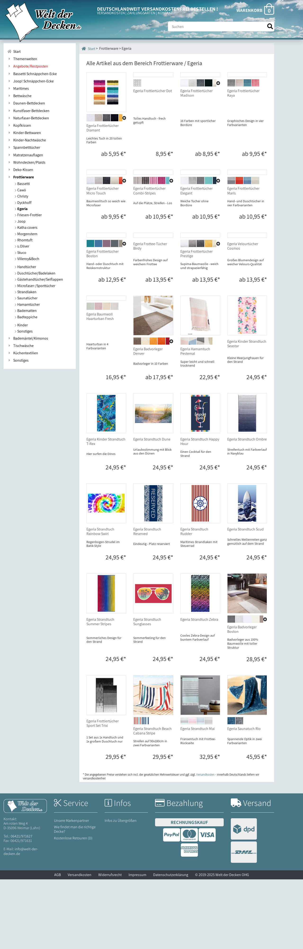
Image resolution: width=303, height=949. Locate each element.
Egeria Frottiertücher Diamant (102, 128)
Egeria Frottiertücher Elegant (196, 225)
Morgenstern (26, 233)
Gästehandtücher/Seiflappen (39, 279)
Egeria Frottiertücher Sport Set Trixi (102, 793)
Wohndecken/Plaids (26, 162)
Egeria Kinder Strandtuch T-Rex (105, 511)
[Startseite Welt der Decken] (25, 875)
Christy (21, 196)
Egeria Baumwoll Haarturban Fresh (100, 421)
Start (88, 48)
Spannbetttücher (23, 147)
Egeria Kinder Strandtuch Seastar (246, 413)
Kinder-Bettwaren (24, 132)
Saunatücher (26, 298)
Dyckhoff (23, 202)
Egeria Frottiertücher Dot (152, 125)
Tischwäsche (20, 345)
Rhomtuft (23, 240)
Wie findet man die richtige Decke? (75, 899)
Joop (20, 221)
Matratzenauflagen (25, 155)
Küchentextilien (22, 353)
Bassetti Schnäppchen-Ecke (32, 73)
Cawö (20, 190)
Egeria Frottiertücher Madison (196, 128)
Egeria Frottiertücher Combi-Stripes (149, 225)
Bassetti (22, 183)
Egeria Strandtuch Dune (151, 508)
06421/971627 (21, 905)
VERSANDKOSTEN (111, 12)
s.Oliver (22, 246)
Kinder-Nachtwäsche (26, 140)
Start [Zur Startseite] (14, 51)
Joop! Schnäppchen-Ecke (30, 81)
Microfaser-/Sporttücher (35, 285)
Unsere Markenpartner (71, 890)
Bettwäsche (19, 95)
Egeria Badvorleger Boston (242, 699)
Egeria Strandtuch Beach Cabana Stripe (152, 800)
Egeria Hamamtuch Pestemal (195, 421)
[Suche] (221, 26)
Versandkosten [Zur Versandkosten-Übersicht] (205, 844)
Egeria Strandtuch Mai (197, 798)
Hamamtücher (27, 304)
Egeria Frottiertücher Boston (102, 323)
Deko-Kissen (20, 169)
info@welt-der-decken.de (21, 921)
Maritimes (18, 88)
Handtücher (25, 266)
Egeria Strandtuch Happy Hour (199, 511)
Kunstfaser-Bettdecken (28, 110)
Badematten (26, 310)
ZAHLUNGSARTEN (141, 12)
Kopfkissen (19, 125)
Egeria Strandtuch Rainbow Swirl (100, 601)
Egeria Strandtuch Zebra (199, 689)
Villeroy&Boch (27, 258)
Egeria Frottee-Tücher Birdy (150, 315)
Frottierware (20, 177)
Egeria (21, 208)
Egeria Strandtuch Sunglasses (147, 691)
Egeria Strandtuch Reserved (147, 601)
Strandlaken (25, 291)
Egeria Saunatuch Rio (244, 798)
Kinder (21, 325)
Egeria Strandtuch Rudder (194, 601)
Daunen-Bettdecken (26, 103)
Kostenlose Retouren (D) (73, 907)
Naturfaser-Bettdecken (28, 118)
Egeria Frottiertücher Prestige (196, 323)
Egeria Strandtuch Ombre (247, 508)
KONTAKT (165, 12)
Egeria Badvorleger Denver (148, 421)
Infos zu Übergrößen (121, 890)
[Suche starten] (270, 26)
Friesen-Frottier (28, 214)
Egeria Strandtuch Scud (245, 599)
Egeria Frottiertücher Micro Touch (102, 225)
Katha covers (26, 227)
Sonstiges (24, 331)
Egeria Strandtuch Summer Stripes (100, 691)
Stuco (20, 252)
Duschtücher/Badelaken (35, 273)
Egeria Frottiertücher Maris (243, 225)
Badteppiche (26, 317)
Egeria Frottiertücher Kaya (243, 128)
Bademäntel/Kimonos (27, 338)
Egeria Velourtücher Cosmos (242, 315)
